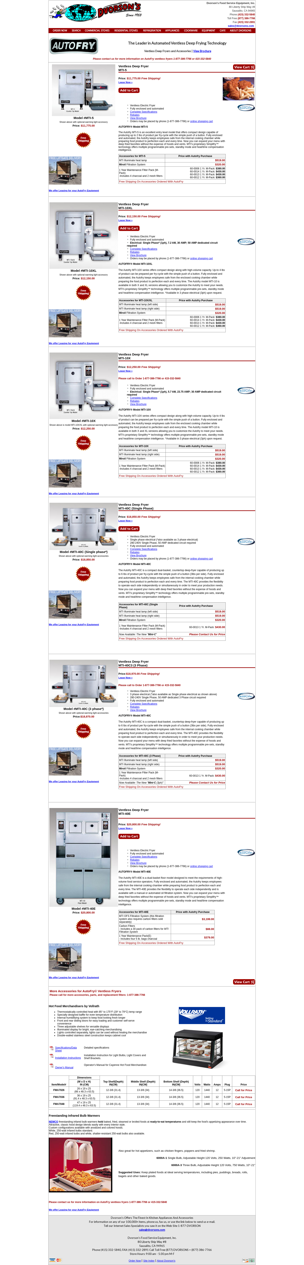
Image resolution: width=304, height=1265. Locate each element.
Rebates (135, 115)
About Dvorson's (166, 1260)
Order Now (135, 1260)
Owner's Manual (64, 1067)
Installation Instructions (68, 1057)
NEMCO (53, 1121)
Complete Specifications (143, 111)
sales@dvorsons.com (241, 25)
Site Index (148, 1260)
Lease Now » (125, 82)
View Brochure (202, 51)
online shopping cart (201, 121)
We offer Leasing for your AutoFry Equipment (74, 190)
